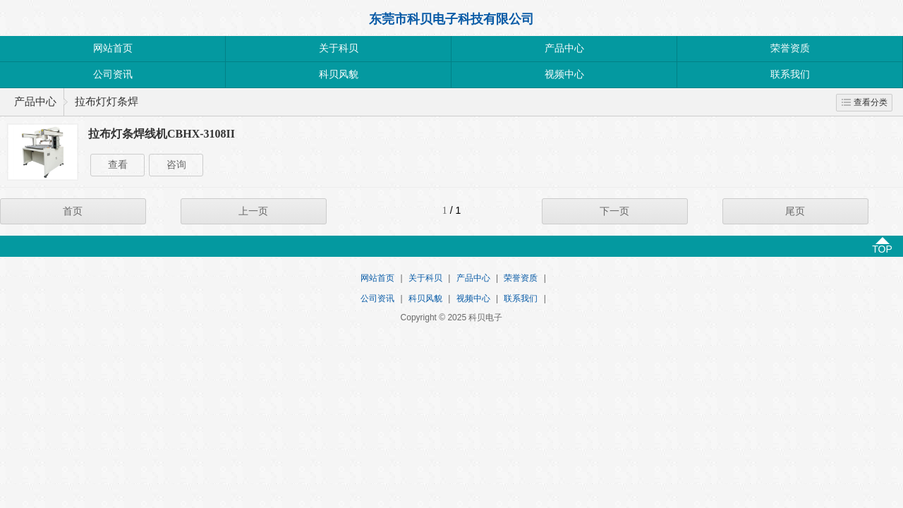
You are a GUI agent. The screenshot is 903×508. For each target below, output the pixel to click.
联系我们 (790, 74)
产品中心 (564, 48)
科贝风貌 (338, 74)
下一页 (614, 211)
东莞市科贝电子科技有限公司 (451, 19)
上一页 (253, 211)
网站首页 (113, 48)
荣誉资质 (790, 48)
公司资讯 (113, 74)
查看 (118, 164)
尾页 (795, 211)
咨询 (176, 164)
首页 (73, 211)
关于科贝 (338, 48)
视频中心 (564, 74)
